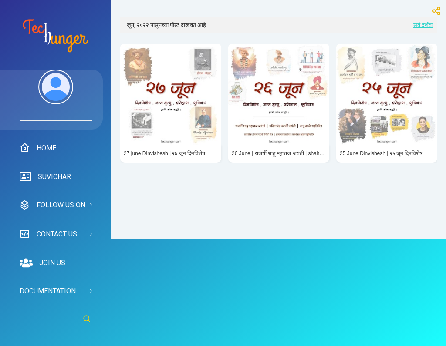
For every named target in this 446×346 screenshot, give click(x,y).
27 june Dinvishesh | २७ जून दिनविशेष (164, 153)
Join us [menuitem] (42, 263)
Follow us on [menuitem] (52, 205)
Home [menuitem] (38, 148)
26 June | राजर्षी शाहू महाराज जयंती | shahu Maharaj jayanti (279, 153)
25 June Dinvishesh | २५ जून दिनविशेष (381, 153)
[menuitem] (56, 95)
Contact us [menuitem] (48, 234)
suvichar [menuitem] (45, 177)
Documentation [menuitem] (48, 291)
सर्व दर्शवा (423, 25)
